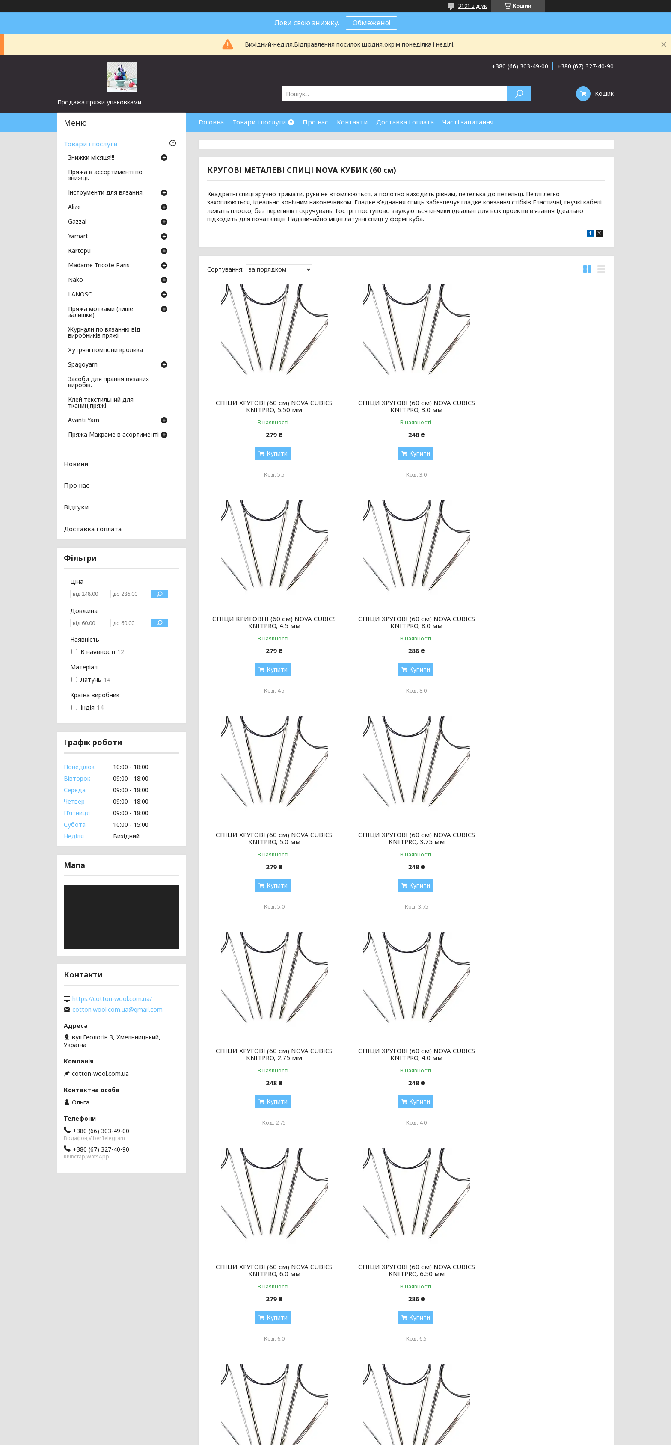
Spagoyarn (83, 364)
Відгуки (76, 507)
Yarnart (78, 236)
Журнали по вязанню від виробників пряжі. (104, 332)
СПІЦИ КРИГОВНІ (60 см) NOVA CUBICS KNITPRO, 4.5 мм (541, 406)
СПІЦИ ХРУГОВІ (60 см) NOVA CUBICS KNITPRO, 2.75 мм (270, 838)
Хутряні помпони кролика (105, 350)
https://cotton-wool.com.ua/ (112, 999)
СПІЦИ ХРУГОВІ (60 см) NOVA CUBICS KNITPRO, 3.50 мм (405, 1270)
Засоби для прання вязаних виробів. (108, 382)
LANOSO (80, 294)
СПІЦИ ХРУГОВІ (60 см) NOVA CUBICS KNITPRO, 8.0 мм (270, 622)
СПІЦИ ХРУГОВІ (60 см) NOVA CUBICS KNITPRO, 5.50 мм (270, 406)
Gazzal (77, 222)
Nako (75, 280)
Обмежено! (371, 22)
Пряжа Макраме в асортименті (113, 435)
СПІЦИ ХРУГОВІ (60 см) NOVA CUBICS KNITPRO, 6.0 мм (541, 838)
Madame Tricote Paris (99, 265)
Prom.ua (376, 1429)
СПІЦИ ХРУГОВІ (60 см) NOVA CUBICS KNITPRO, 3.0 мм (405, 406)
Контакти (352, 122)
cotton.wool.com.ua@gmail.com (117, 1009)
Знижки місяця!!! (91, 157)
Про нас (315, 122)
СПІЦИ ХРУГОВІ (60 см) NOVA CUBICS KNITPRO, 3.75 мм (541, 622)
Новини (76, 463)
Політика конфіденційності (397, 1436)
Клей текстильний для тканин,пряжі (101, 403)
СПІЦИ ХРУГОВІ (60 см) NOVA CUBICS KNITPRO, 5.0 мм (405, 622)
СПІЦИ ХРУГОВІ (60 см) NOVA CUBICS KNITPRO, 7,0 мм (541, 1054)
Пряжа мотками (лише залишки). (100, 312)
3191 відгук (472, 5)
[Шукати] (519, 93)
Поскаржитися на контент (327, 1436)
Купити (273, 453)
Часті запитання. (468, 122)
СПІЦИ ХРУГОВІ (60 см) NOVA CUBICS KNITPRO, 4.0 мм (405, 838)
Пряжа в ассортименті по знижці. (105, 175)
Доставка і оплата (405, 122)
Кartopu (79, 251)
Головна (211, 122)
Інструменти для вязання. (106, 193)
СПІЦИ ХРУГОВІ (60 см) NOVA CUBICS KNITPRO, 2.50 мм (405, 1054)
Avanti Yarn (83, 420)
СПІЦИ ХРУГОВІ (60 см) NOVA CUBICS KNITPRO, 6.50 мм (270, 1054)
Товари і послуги (259, 122)
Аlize (74, 207)
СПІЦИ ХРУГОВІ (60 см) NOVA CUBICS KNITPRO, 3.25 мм (270, 1270)
